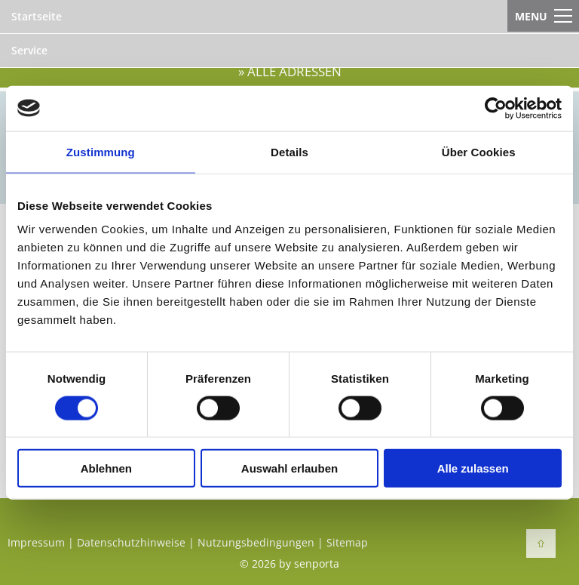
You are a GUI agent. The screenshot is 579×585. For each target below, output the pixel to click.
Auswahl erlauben (289, 468)
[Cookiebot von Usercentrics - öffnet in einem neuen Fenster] (496, 108)
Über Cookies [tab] (479, 151)
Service (29, 50)
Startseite (36, 16)
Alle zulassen (473, 468)
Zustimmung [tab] (100, 151)
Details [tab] (289, 151)
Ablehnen (106, 468)
